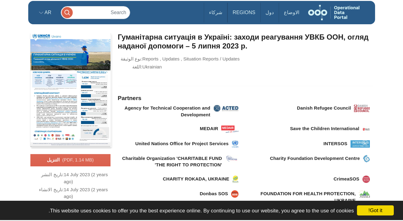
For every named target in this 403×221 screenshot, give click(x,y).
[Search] (95, 12)
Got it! (375, 210)
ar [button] (47, 12)
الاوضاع (291, 12)
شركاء (215, 12)
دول (269, 12)
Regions (244, 12)
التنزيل (70, 160)
